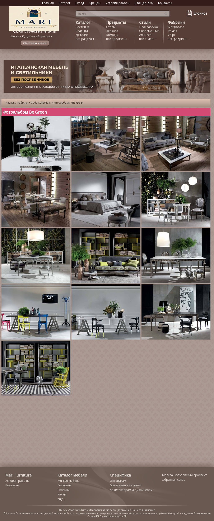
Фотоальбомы (61, 102)
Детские (82, 35)
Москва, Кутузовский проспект (184, 475)
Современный (149, 31)
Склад (79, 3)
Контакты (165, 3)
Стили (145, 22)
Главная (48, 3)
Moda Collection (40, 102)
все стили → (148, 39)
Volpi (171, 35)
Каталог (64, 3)
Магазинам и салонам (125, 485)
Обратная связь (173, 480)
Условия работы (118, 3)
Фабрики (176, 22)
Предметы (116, 22)
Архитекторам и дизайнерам (131, 490)
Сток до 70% (144, 3)
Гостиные (83, 27)
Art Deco (145, 35)
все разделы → (87, 39)
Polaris (172, 31)
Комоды (112, 35)
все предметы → (118, 39)
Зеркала (112, 31)
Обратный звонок (35, 43)
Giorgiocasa (176, 27)
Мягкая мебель (68, 481)
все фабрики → (179, 39)
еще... (61, 499)
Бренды (95, 3)
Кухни (61, 494)
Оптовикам (118, 481)
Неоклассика (148, 27)
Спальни (82, 31)
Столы (110, 27)
